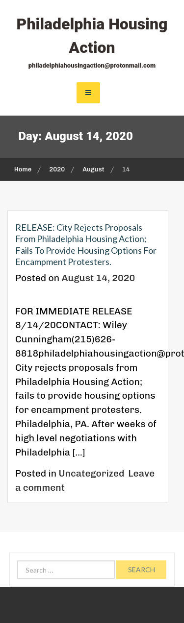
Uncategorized (92, 473)
